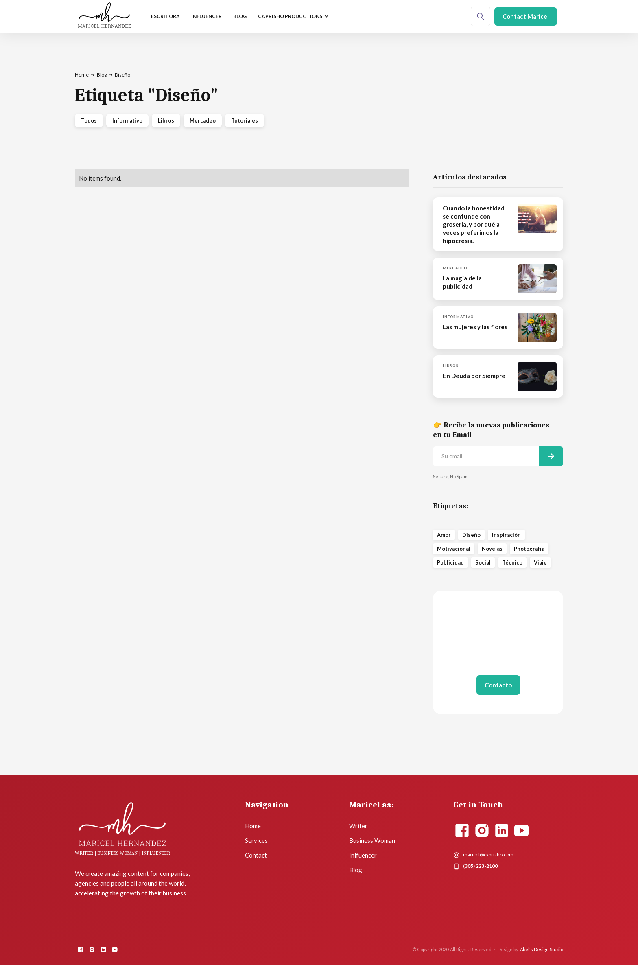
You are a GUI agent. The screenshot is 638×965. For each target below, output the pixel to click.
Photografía (529, 548)
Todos (89, 120)
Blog (240, 16)
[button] (292, 16)
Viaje (540, 562)
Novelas (492, 548)
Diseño (471, 535)
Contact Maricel (526, 16)
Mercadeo (203, 120)
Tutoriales (244, 120)
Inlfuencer (363, 855)
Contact (256, 855)
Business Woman (372, 840)
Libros (166, 120)
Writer (358, 825)
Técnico (512, 562)
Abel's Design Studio (541, 949)
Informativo (127, 120)
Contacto (498, 685)
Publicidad (450, 562)
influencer (206, 16)
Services (256, 840)
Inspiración (506, 535)
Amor (444, 535)
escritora (165, 16)
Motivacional (453, 548)
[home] (104, 16)
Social (483, 562)
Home (82, 75)
